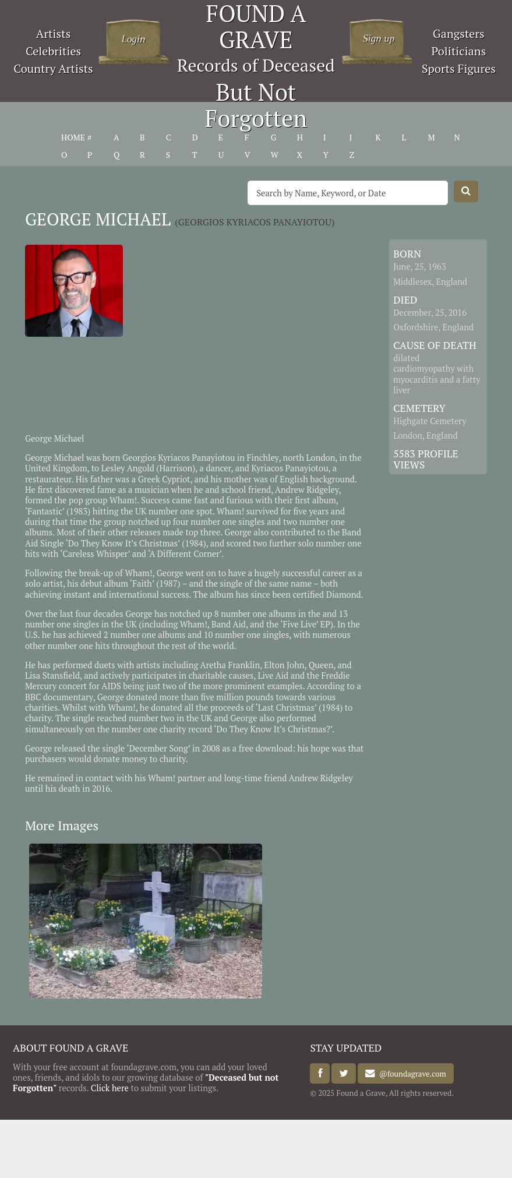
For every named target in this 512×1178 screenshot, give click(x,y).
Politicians (458, 51)
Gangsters (459, 33)
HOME (73, 137)
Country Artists (53, 68)
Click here (110, 1088)
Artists (53, 33)
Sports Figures (459, 68)
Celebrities (53, 51)
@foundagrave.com (410, 1073)
